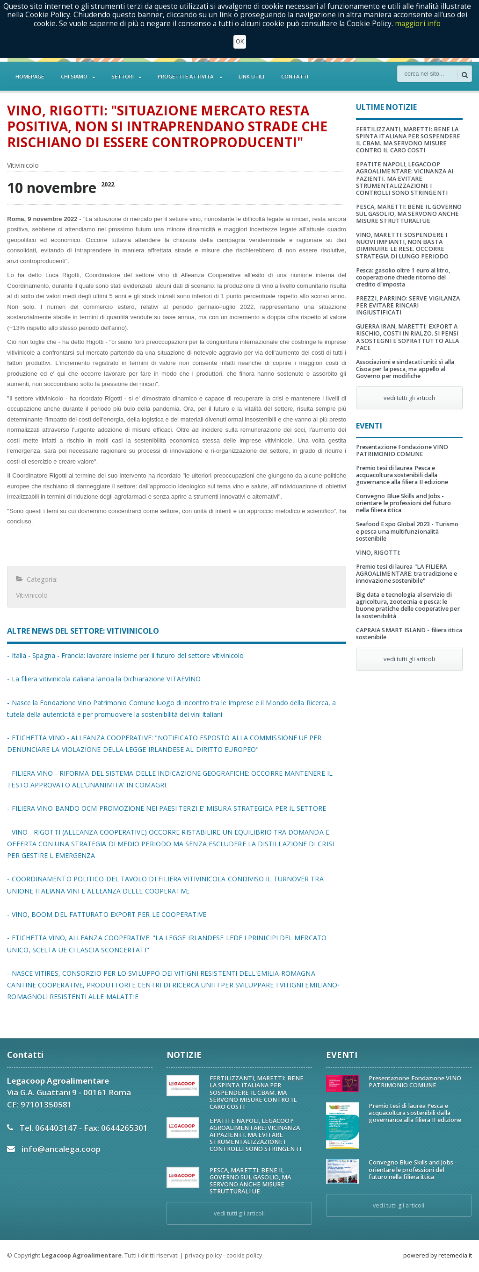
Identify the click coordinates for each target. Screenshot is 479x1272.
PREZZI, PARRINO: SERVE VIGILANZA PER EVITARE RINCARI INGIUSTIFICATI (407, 305)
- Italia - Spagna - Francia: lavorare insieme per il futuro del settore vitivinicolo (123, 655)
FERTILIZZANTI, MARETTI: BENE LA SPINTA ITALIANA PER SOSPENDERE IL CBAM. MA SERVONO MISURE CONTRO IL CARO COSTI (407, 139)
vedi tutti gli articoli (409, 398)
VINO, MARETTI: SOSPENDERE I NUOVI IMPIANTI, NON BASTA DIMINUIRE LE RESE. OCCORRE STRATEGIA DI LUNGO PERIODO (402, 245)
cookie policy (243, 1255)
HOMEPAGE (29, 76)
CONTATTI (294, 76)
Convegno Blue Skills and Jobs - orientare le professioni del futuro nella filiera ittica (403, 503)
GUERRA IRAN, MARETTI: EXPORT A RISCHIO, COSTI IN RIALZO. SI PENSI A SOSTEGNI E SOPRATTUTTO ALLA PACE (407, 336)
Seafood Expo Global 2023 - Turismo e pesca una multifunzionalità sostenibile (409, 531)
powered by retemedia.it (437, 1255)
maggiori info (418, 24)
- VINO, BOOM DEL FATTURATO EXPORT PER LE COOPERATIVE (105, 914)
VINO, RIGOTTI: (378, 553)
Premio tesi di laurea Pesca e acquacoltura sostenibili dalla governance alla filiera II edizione (401, 475)
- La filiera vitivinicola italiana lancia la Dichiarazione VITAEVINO (102, 678)
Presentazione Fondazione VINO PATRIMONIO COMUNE (401, 450)
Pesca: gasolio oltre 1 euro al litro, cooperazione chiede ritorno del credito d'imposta (402, 277)
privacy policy (203, 1255)
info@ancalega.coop (61, 1148)
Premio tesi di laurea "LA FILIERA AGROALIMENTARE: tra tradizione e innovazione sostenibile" (406, 574)
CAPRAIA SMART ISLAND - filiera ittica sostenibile (408, 633)
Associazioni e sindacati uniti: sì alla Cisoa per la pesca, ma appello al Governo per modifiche (404, 369)
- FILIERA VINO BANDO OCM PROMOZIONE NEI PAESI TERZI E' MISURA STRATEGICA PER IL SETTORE (164, 808)
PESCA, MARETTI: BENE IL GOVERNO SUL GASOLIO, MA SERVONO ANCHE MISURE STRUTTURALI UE (408, 214)
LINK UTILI (251, 76)
